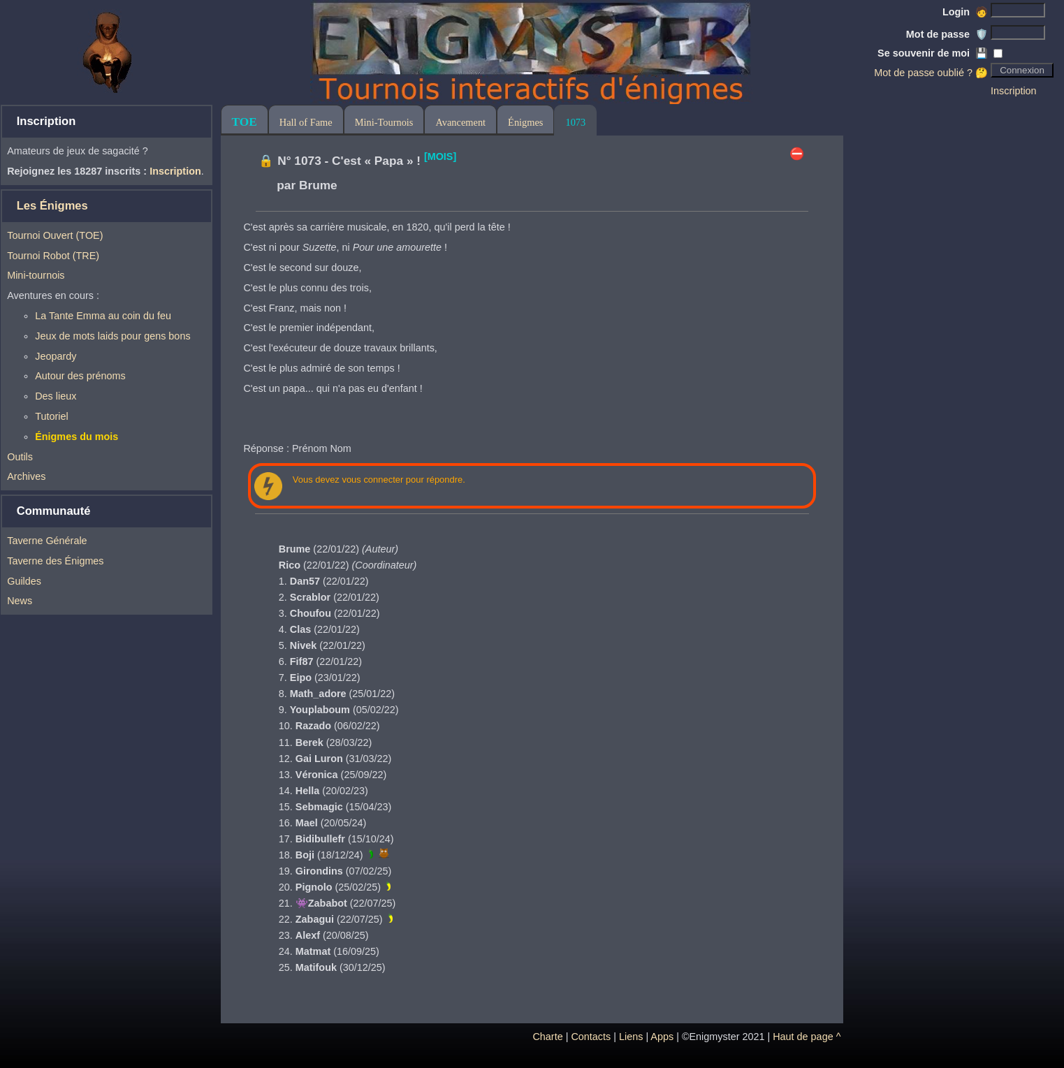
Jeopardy (55, 356)
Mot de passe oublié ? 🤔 (931, 72)
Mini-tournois (35, 275)
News (19, 600)
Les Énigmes (52, 205)
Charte (547, 1036)
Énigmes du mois (76, 436)
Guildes (24, 581)
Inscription (1014, 90)
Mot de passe (947, 34)
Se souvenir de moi (932, 53)
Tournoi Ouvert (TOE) (55, 235)
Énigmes (525, 122)
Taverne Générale (47, 540)
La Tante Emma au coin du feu (103, 315)
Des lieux (55, 396)
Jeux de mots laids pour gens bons (112, 336)
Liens (631, 1036)
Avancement (460, 122)
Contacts (591, 1036)
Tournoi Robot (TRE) (53, 255)
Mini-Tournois (384, 122)
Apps (661, 1036)
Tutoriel (51, 416)
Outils (20, 456)
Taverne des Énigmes (55, 560)
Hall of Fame (306, 122)
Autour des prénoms (80, 375)
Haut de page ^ (806, 1036)
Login (965, 11)
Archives (26, 476)
